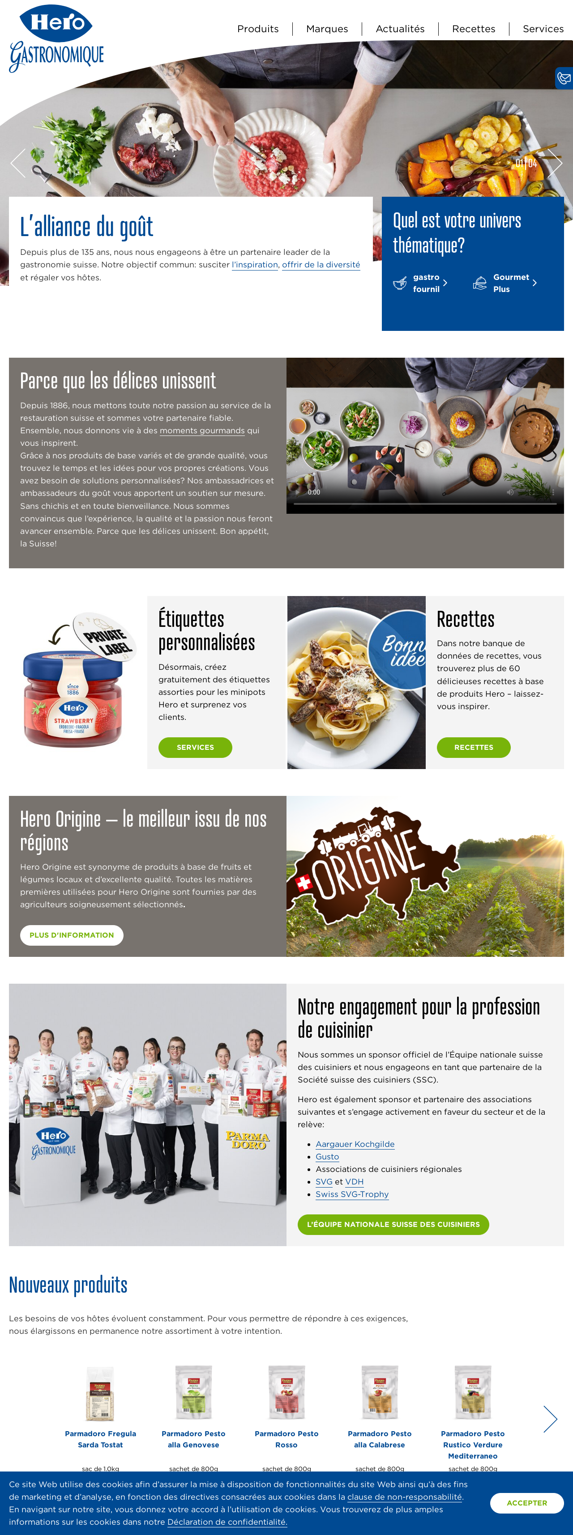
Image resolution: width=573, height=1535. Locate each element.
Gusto (327, 1156)
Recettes (474, 28)
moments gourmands (202, 430)
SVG (324, 1181)
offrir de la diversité (321, 264)
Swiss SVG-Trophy (352, 1194)
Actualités (400, 28)
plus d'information (72, 935)
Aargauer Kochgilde (355, 1144)
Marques (327, 28)
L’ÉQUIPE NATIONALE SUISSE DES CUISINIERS (393, 1224)
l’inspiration (255, 264)
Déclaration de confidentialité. (227, 1522)
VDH (354, 1181)
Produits (258, 28)
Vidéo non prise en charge (425, 436)
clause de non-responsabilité (404, 1496)
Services (543, 28)
